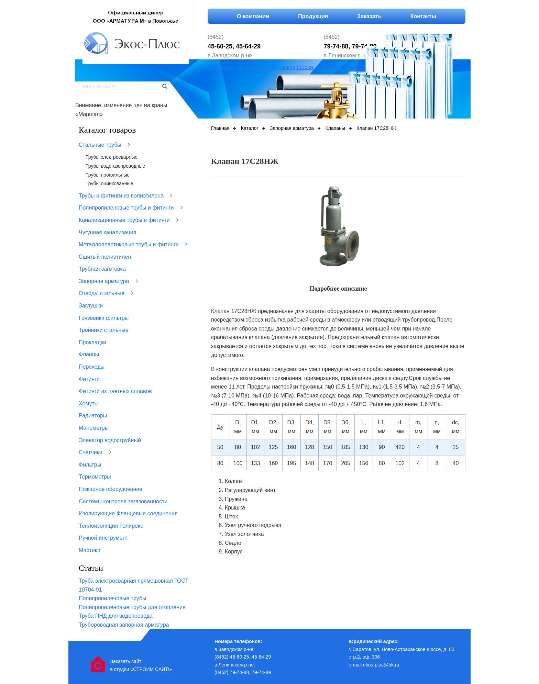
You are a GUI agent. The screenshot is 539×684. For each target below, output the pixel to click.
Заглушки (91, 306)
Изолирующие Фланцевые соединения (128, 513)
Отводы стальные (106, 293)
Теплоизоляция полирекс (111, 526)
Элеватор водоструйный (110, 440)
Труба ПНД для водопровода (116, 616)
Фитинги (89, 379)
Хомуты (88, 403)
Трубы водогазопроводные (115, 166)
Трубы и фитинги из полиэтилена (125, 195)
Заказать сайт (125, 661)
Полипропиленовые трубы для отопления (132, 607)
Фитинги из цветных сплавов (115, 391)
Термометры (95, 477)
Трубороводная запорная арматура (124, 625)
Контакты (423, 16)
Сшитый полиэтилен (105, 257)
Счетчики (95, 452)
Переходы (91, 367)
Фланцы (89, 354)
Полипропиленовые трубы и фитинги (131, 207)
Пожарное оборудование (110, 489)
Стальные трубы (104, 145)
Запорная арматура (108, 281)
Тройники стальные (104, 330)
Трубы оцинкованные (109, 183)
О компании (253, 16)
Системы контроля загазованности (123, 501)
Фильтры (90, 465)
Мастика (89, 550)
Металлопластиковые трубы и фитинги (133, 244)
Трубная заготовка (102, 269)
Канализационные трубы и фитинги (128, 220)
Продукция (313, 16)
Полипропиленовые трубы (112, 598)
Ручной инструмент (103, 538)
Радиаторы (93, 415)
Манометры (94, 428)
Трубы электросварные (112, 157)
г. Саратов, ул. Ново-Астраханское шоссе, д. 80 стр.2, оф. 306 (287, 67)
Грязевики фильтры (104, 318)
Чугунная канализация (107, 232)
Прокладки (92, 342)
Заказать (369, 16)
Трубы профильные (108, 175)
